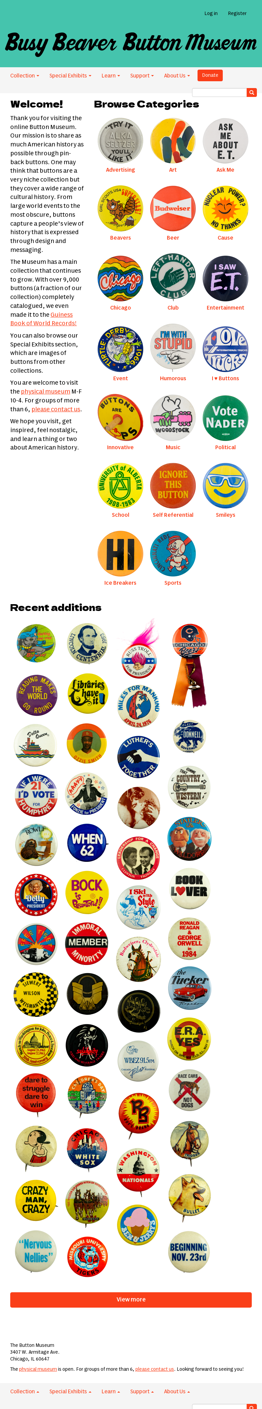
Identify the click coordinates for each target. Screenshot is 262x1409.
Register (237, 13)
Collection (24, 76)
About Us (177, 76)
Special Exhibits (70, 76)
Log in (211, 13)
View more (131, 1300)
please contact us (55, 410)
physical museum (45, 392)
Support (142, 76)
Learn (111, 76)
